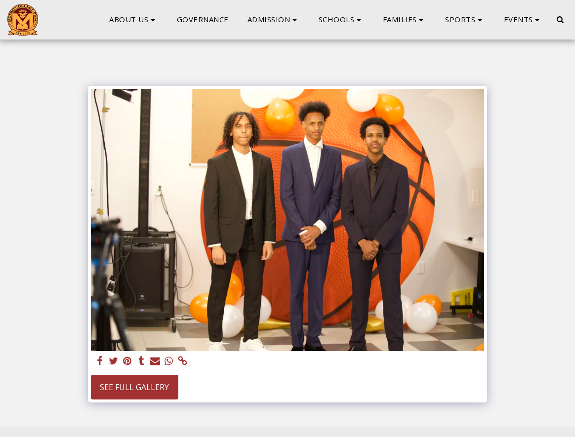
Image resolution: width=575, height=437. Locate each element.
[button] (133, 19)
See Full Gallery (134, 387)
